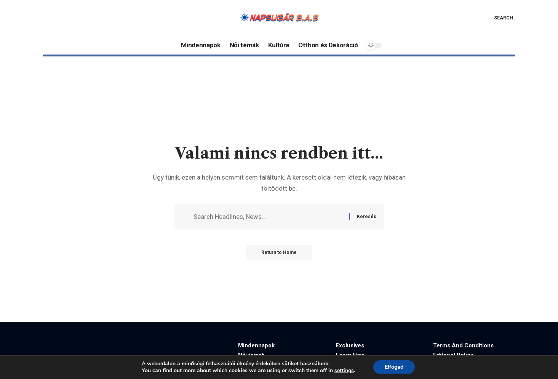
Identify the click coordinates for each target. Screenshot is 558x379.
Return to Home (279, 252)
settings (344, 370)
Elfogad (394, 367)
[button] (498, 18)
